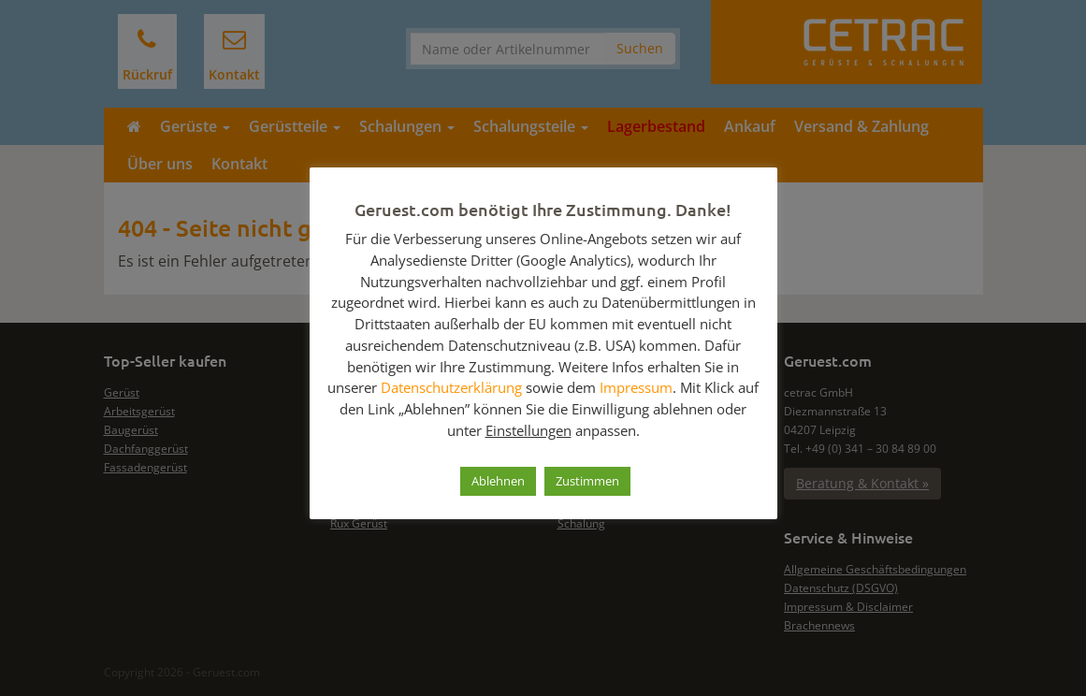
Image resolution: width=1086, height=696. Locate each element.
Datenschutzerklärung (451, 387)
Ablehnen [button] (498, 480)
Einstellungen (528, 430)
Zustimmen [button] (587, 480)
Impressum (636, 387)
